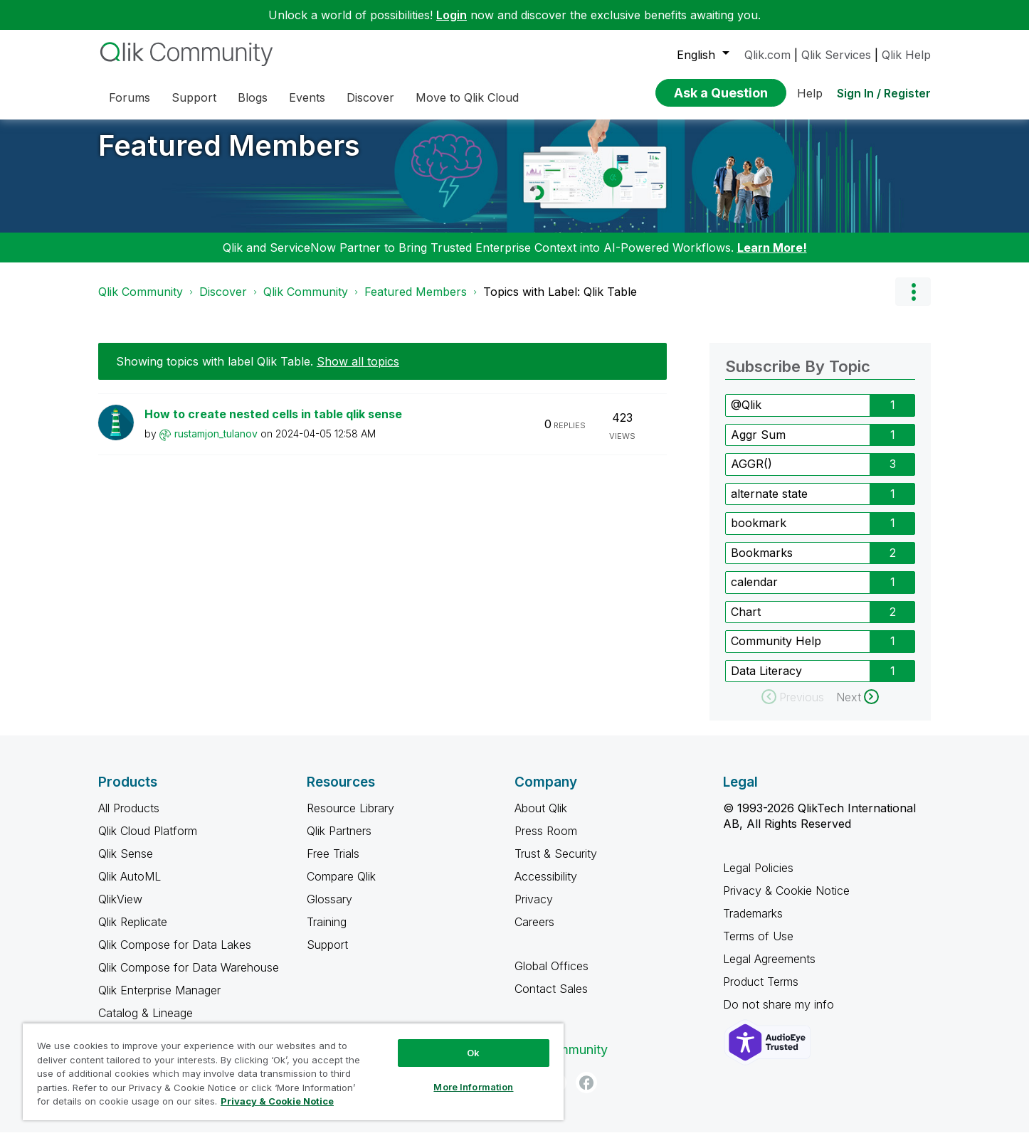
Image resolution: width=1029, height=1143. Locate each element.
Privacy (533, 910)
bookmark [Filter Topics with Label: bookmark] (758, 533)
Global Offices (551, 976)
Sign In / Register (884, 93)
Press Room (545, 841)
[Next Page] (857, 708)
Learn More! (772, 258)
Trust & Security (555, 864)
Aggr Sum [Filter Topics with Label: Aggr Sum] (758, 445)
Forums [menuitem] (129, 97)
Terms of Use (758, 947)
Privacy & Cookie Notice (786, 901)
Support (327, 955)
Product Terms (760, 992)
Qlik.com (767, 55)
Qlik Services (836, 55)
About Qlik (540, 819)
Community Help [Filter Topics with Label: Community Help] (776, 651)
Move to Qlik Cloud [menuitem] (467, 97)
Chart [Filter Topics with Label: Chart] (746, 622)
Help (810, 93)
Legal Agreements (769, 969)
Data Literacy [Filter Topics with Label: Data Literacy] (766, 681)
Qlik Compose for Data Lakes (174, 955)
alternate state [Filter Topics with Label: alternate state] (769, 504)
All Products (128, 819)
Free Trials (333, 864)
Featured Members (229, 156)
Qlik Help (906, 55)
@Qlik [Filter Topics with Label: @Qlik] (746, 415)
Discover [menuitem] (370, 97)
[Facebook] (586, 1093)
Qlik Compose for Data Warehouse (188, 978)
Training (327, 932)
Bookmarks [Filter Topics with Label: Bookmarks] (762, 563)
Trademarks (753, 924)
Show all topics (358, 372)
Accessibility (545, 887)
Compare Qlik (341, 887)
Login (451, 15)
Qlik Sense (125, 864)
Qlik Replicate (132, 932)
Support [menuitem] (194, 97)
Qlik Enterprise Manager (159, 1001)
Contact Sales (551, 999)
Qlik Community (140, 302)
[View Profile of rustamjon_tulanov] (216, 444)
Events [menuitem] (307, 97)
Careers (534, 932)
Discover (223, 302)
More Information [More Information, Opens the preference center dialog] (473, 1087)
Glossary (329, 910)
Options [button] (913, 302)
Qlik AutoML (129, 887)
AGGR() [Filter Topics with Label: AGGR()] (751, 474)
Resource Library (350, 819)
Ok (473, 1052)
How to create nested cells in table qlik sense (273, 425)
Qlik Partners (339, 841)
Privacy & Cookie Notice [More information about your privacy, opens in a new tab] (277, 1101)
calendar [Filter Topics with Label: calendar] (754, 592)
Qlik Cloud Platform (147, 841)
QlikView (120, 910)
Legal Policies (758, 878)
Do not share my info (780, 1015)
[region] (293, 1071)
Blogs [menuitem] (253, 97)
